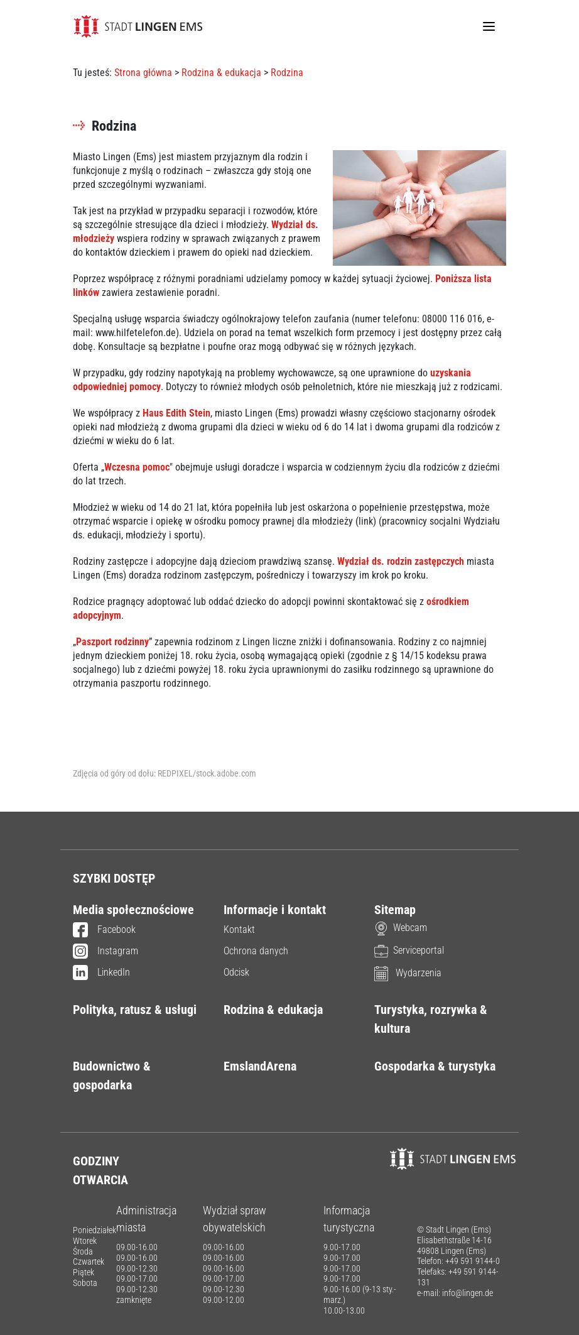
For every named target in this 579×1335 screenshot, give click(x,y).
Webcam (400, 928)
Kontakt (239, 929)
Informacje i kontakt (275, 909)
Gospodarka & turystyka (434, 1066)
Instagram (105, 952)
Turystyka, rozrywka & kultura (430, 1019)
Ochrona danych (256, 951)
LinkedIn (101, 973)
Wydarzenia (407, 973)
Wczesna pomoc (137, 467)
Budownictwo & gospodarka (112, 1076)
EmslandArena (260, 1066)
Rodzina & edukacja (221, 73)
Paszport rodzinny (112, 642)
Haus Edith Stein (176, 413)
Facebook (104, 930)
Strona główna (143, 73)
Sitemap (395, 909)
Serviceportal (409, 950)
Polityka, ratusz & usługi (135, 1009)
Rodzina (287, 73)
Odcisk (236, 972)
